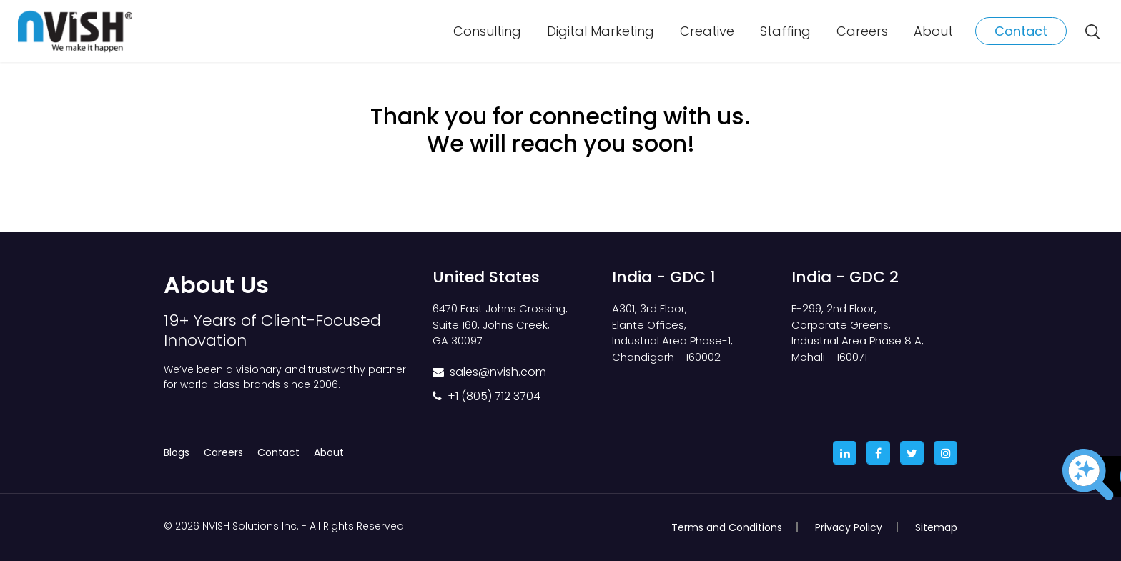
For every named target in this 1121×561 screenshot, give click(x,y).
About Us (216, 285)
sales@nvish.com (498, 372)
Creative (707, 31)
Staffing (785, 31)
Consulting (487, 31)
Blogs (176, 452)
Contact (1020, 31)
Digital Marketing (600, 31)
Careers (862, 31)
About (933, 31)
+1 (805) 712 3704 (494, 396)
